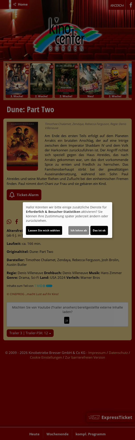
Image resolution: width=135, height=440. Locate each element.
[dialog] (67, 220)
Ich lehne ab (79, 230)
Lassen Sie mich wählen (44, 230)
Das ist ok (99, 230)
